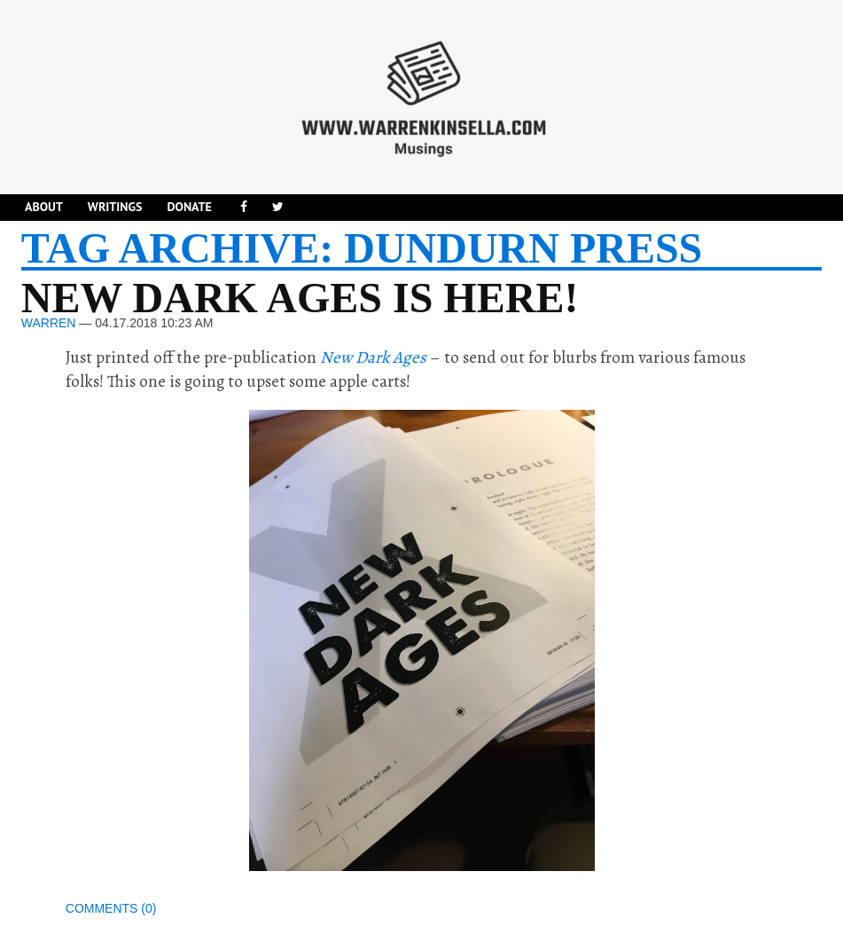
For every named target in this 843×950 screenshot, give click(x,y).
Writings (115, 207)
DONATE (189, 207)
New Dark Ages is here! (300, 297)
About (44, 207)
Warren (48, 323)
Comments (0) (111, 908)
